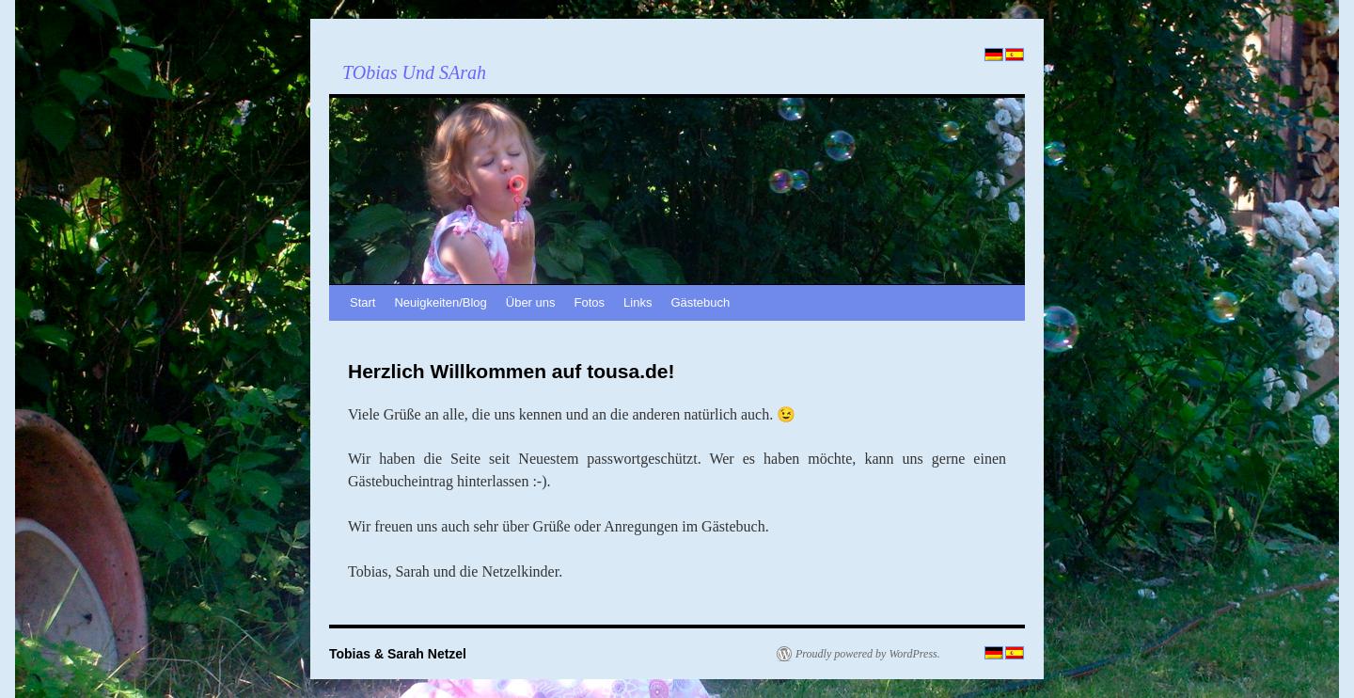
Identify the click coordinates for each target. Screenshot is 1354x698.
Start (362, 302)
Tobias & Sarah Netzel (397, 653)
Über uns (531, 302)
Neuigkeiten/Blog (440, 302)
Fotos (590, 302)
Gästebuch (700, 302)
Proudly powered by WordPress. (867, 653)
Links (637, 302)
